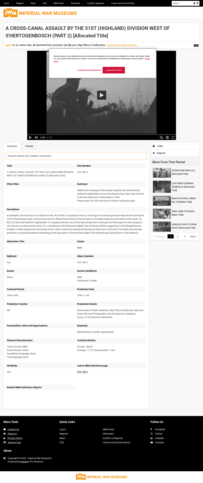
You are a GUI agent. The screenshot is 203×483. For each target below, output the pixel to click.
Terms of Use (14, 442)
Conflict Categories (95, 3)
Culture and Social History (123, 3)
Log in (6, 3)
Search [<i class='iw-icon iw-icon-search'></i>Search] (198, 3)
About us (12, 433)
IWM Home (59, 3)
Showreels (75, 3)
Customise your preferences (89, 70)
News (33, 3)
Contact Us (13, 429)
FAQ (45, 3)
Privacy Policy (15, 438)
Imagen (24, 461)
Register (20, 3)
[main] (101, 218)
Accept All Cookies (113, 70)
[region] (102, 63)
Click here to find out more (121, 44)
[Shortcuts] (196, 44)
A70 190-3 (82, 371)
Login (158, 145)
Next (193, 236)
